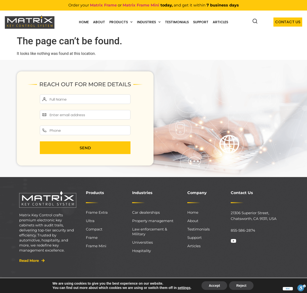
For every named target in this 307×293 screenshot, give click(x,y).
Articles (220, 22)
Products (121, 22)
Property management (152, 220)
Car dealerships (146, 212)
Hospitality (141, 250)
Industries (149, 22)
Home (84, 22)
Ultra (90, 220)
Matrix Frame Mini (141, 5)
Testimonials (177, 22)
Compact (94, 229)
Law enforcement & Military (149, 231)
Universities (142, 242)
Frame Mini (96, 246)
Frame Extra (97, 212)
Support (200, 22)
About (99, 22)
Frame (92, 237)
